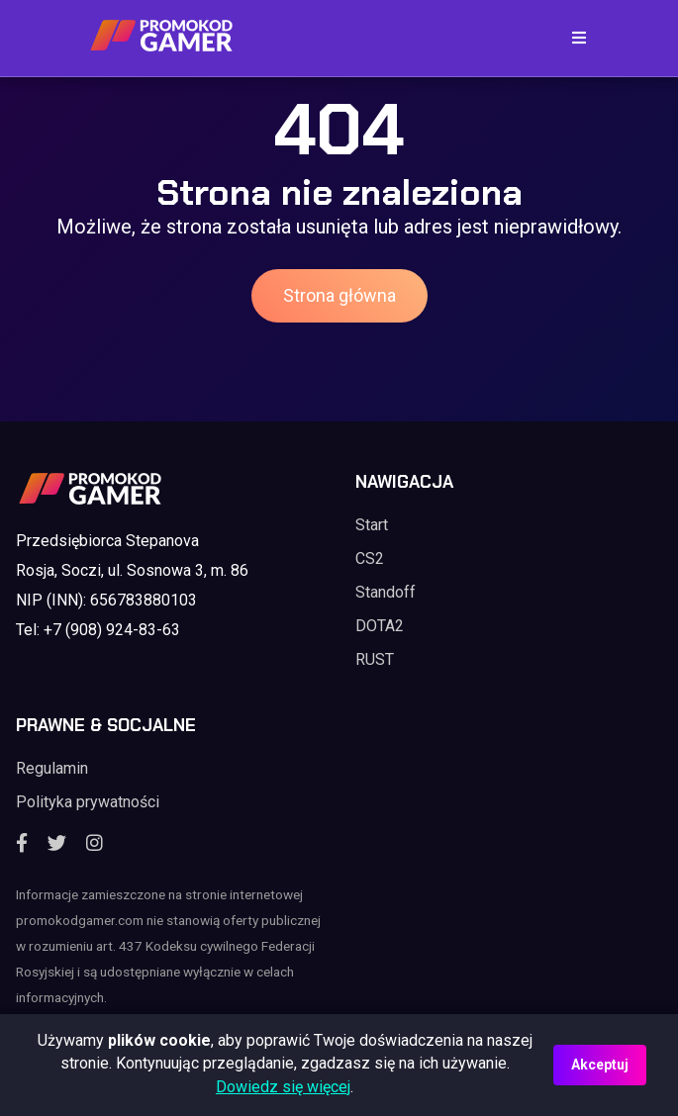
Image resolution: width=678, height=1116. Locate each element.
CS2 (369, 558)
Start (371, 524)
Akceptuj (600, 1064)
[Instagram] (94, 844)
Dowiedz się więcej (283, 1086)
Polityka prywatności (87, 801)
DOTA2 (379, 625)
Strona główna (339, 295)
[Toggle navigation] (573, 37)
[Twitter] (57, 844)
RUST (374, 659)
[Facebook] (22, 844)
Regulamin (52, 768)
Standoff (385, 592)
